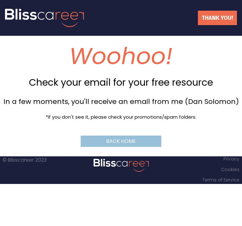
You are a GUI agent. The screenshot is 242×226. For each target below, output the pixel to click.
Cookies (230, 170)
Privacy (231, 159)
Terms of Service (221, 180)
